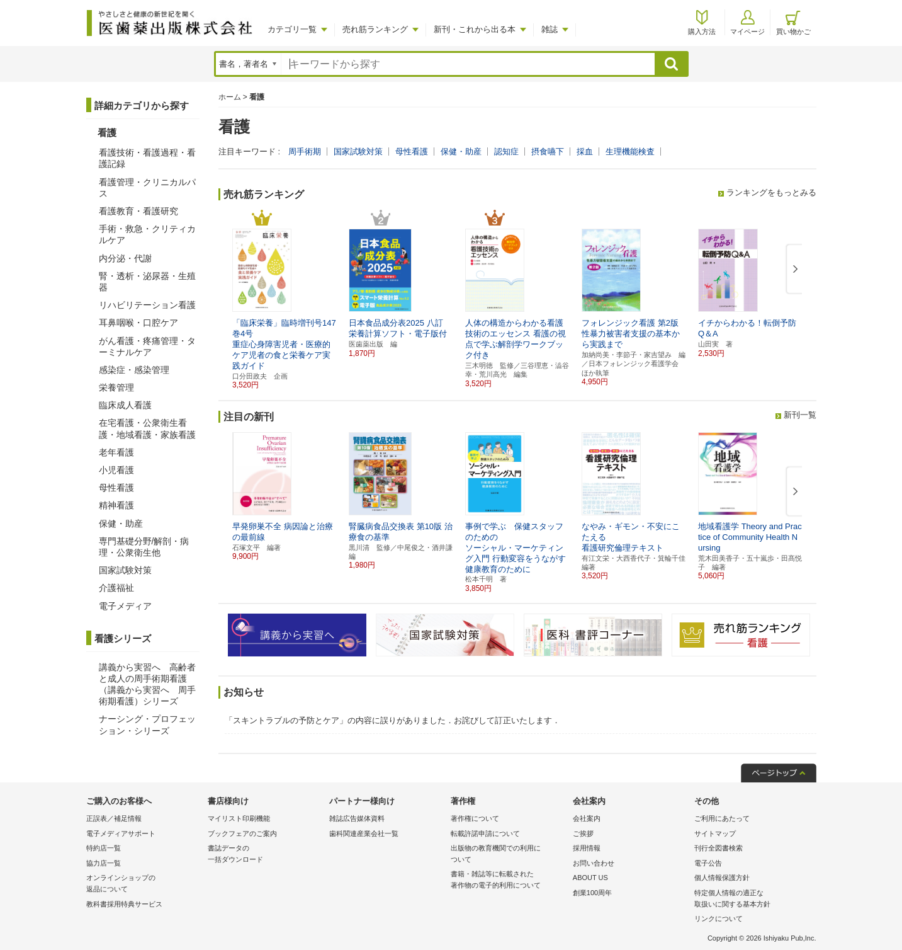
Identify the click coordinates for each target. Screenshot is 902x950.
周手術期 (304, 151)
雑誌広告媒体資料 (357, 818)
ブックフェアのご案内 (242, 833)
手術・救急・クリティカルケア (147, 234)
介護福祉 (116, 588)
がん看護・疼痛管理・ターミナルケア (147, 346)
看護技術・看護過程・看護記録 (147, 158)
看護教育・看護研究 (138, 211)
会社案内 (586, 818)
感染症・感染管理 (134, 370)
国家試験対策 (358, 151)
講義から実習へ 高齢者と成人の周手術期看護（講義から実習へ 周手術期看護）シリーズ (147, 684)
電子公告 (708, 863)
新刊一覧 (800, 415)
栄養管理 (116, 387)
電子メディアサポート (120, 833)
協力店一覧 (103, 863)
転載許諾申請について (485, 833)
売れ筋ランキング (375, 29)
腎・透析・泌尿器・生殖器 (147, 281)
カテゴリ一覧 (292, 29)
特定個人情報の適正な (751, 899)
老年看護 (116, 452)
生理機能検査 (630, 151)
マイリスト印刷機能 (239, 818)
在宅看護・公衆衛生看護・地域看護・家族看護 (147, 428)
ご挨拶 (583, 833)
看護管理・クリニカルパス (147, 187)
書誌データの (265, 854)
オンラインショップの (143, 884)
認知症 (506, 151)
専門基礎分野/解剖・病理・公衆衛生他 (144, 547)
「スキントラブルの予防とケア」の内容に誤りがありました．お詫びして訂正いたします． (392, 720)
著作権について (475, 818)
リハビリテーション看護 (147, 305)
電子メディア (125, 606)
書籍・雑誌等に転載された (508, 880)
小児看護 (116, 470)
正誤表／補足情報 (114, 818)
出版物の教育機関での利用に (508, 854)
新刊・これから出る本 (475, 29)
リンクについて (718, 918)
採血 (585, 151)
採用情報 (586, 848)
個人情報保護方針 (722, 877)
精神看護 (116, 505)
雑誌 (549, 29)
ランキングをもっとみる (771, 192)
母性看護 (411, 151)
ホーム (229, 97)
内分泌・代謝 (125, 258)
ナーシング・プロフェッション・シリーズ (147, 724)
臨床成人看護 (125, 405)
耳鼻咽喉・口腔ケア (138, 323)
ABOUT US (590, 877)
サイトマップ (715, 833)
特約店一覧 (103, 848)
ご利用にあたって (722, 818)
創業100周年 (592, 892)
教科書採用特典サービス (124, 904)
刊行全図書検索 (718, 848)
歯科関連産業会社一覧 (363, 833)
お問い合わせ (593, 863)
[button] (793, 269)
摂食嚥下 (547, 151)
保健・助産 (461, 151)
